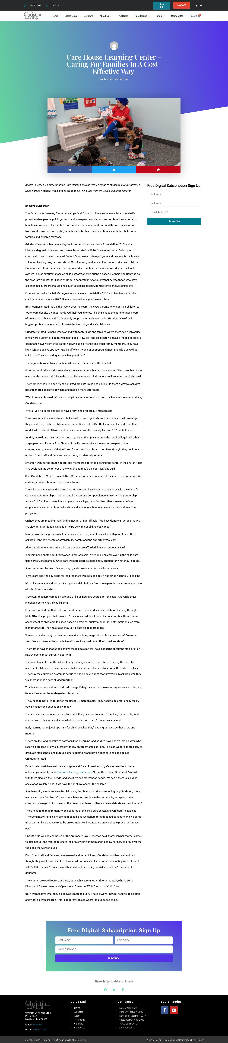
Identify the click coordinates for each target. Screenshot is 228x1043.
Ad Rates (123, 15)
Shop (160, 15)
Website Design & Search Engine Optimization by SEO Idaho (175, 1039)
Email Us (37, 1023)
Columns (88, 15)
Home (55, 15)
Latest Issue (70, 15)
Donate (181, 5)
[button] (70, 168)
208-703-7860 (40, 1028)
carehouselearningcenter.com (74, 771)
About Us (106, 15)
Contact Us (177, 15)
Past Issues (142, 15)
